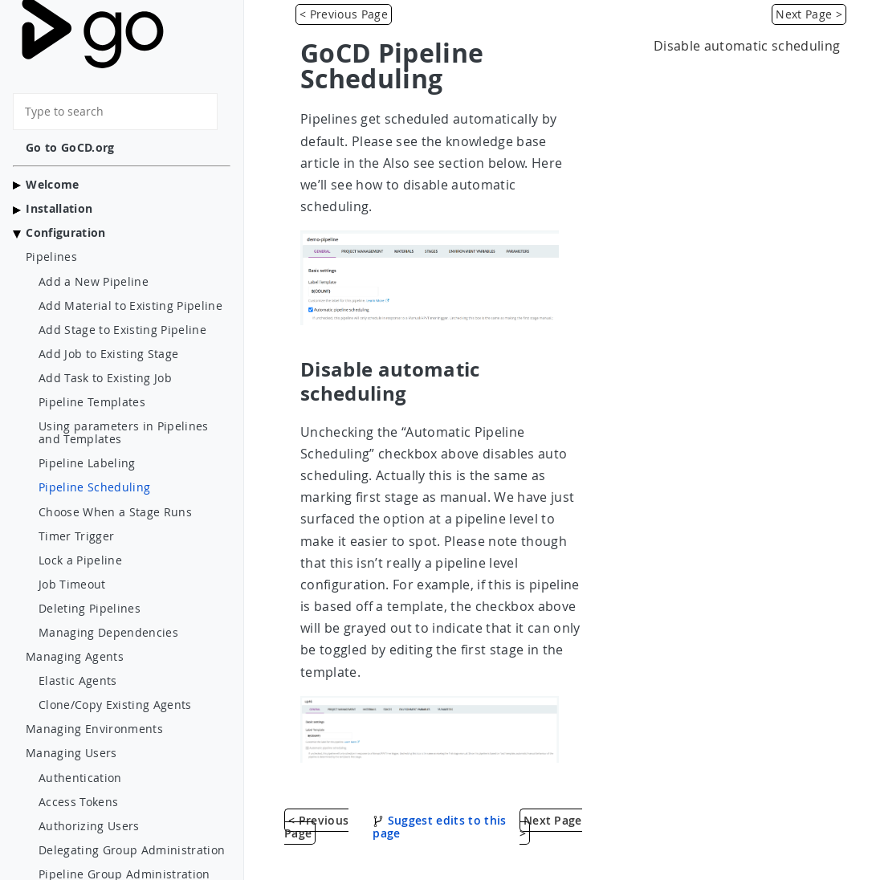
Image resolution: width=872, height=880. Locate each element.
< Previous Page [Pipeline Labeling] (343, 14)
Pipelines (51, 257)
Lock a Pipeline (80, 560)
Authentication (80, 778)
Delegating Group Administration (132, 850)
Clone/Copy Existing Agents (115, 705)
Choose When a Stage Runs (115, 512)
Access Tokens (78, 802)
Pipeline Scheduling (94, 487)
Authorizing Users (89, 826)
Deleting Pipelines (90, 608)
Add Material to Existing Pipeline (130, 305)
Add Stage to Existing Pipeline (122, 330)
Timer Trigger (76, 536)
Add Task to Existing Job (105, 378)
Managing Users (71, 753)
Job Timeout (72, 584)
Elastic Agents (78, 680)
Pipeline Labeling (87, 463)
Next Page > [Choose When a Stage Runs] (809, 14)
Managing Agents (75, 656)
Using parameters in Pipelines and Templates (124, 433)
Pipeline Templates (92, 402)
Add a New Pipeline (94, 281)
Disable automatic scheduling (747, 46)
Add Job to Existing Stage (108, 354)
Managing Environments (94, 729)
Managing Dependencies (108, 632)
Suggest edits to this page (439, 827)
